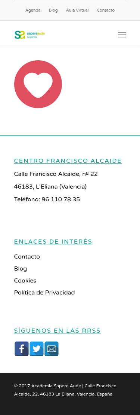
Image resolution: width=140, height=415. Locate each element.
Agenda (33, 10)
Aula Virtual (77, 10)
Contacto (106, 10)
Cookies (25, 280)
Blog (53, 10)
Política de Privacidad (44, 292)
